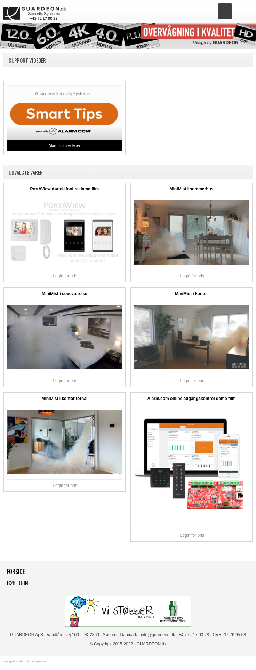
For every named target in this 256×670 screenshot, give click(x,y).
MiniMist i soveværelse (64, 293)
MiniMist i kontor (191, 293)
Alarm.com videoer (65, 145)
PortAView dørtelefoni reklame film (64, 189)
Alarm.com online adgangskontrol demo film (191, 398)
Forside (16, 571)
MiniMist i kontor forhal (64, 398)
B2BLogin (17, 583)
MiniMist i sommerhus (192, 189)
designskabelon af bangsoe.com (25, 661)
